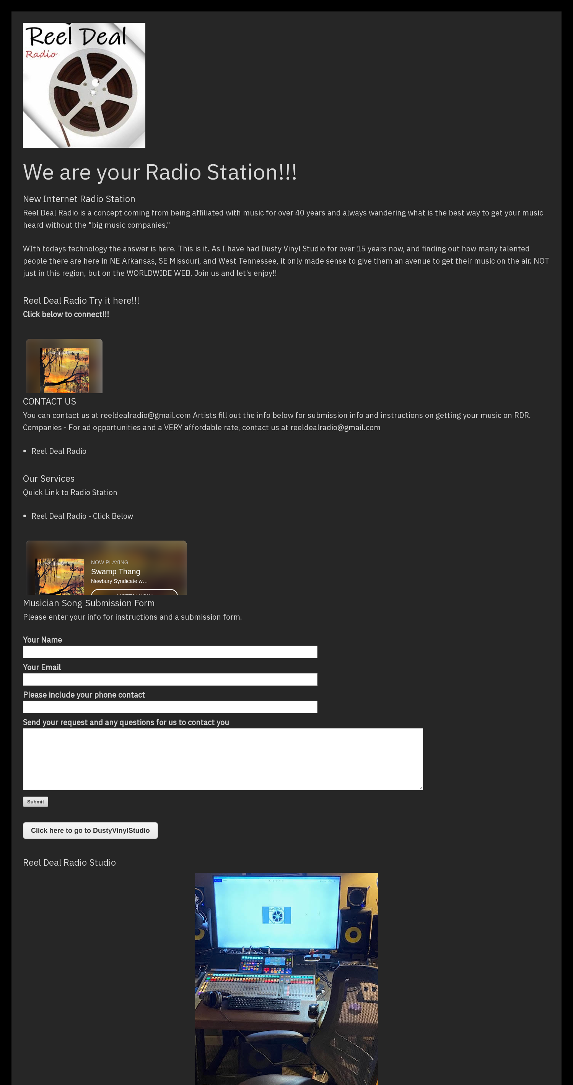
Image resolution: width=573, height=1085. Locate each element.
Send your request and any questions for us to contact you (126, 722)
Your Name (42, 640)
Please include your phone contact (84, 695)
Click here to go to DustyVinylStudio (90, 830)
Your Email (42, 667)
